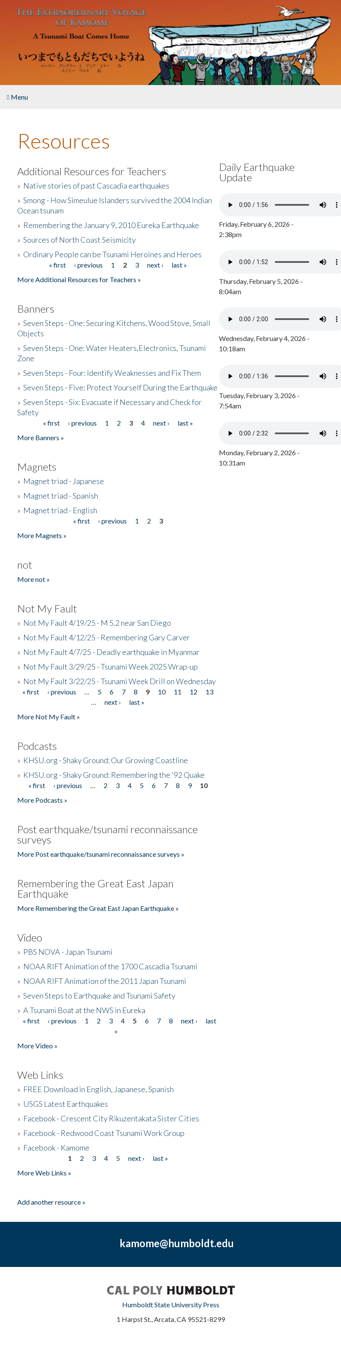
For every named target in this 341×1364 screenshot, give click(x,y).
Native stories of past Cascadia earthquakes (96, 185)
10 (162, 692)
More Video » (37, 1045)
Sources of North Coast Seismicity (79, 239)
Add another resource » (51, 1202)
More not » (33, 579)
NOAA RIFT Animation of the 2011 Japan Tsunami (104, 981)
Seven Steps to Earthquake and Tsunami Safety (99, 995)
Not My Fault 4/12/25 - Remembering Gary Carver (106, 637)
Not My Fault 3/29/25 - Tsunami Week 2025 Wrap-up (110, 666)
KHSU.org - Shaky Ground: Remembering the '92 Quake (114, 774)
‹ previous (88, 265)
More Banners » (40, 437)
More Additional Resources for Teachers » (79, 279)
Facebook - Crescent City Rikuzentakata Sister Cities (111, 1118)
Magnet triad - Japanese (63, 481)
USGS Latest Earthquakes (65, 1103)
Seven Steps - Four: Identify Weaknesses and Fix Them (112, 373)
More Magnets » (42, 535)
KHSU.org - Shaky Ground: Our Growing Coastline (105, 760)
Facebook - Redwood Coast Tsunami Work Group (103, 1133)
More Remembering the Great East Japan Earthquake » (98, 908)
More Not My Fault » (48, 716)
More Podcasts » (42, 800)
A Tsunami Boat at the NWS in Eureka (84, 1010)
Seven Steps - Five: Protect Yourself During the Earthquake (120, 387)
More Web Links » (44, 1173)
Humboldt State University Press (170, 1304)
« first (57, 265)
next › (155, 265)
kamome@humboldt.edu (177, 1243)
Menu (17, 97)
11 (177, 692)
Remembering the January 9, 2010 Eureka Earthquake (111, 225)
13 (209, 692)
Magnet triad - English (60, 510)
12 (193, 692)
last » (179, 265)
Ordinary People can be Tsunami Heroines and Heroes (112, 254)
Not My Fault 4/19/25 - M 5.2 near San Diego (97, 622)
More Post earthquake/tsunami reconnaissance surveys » (100, 854)
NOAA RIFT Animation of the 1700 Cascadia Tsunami (110, 966)
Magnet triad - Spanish (60, 495)
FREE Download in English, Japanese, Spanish (98, 1089)
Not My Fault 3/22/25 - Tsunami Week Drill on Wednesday (119, 681)
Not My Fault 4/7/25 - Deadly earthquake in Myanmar (111, 652)
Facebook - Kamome (56, 1147)
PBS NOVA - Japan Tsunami (68, 951)
